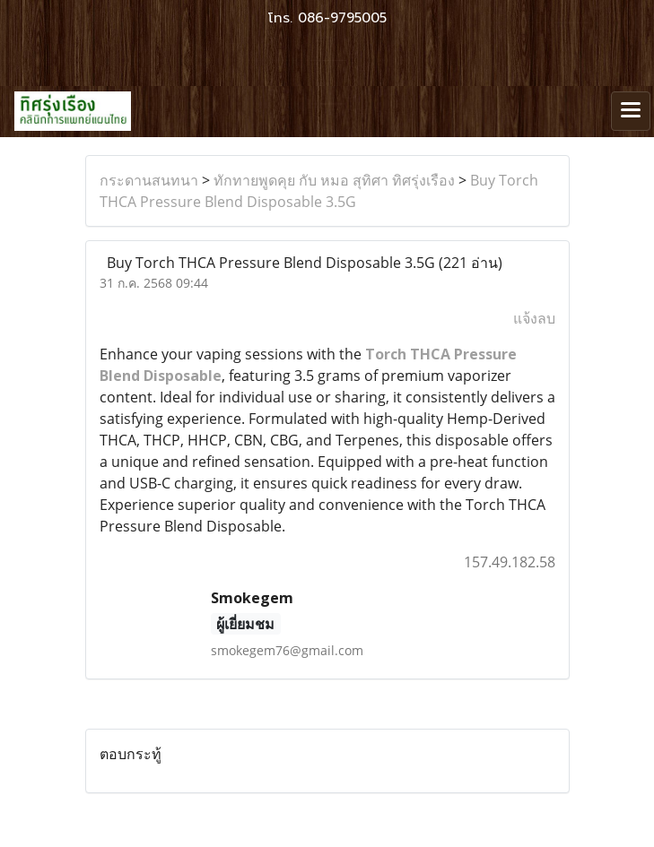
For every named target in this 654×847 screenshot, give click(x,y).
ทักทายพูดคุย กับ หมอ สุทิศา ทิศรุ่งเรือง (334, 180)
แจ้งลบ (534, 318)
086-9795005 (342, 18)
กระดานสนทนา (149, 180)
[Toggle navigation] (630, 111)
